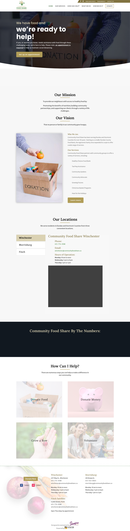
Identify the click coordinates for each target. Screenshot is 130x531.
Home (51, 6)
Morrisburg (25, 244)
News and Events (91, 1)
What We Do (86, 6)
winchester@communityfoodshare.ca (68, 251)
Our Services (60, 6)
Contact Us (110, 1)
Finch (22, 252)
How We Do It (98, 6)
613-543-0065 (90, 481)
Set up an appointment (29, 54)
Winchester (25, 237)
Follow (27, 485)
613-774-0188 (60, 244)
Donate (109, 6)
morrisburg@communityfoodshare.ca (98, 483)
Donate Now (30, 479)
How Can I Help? (73, 6)
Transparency (101, 1)
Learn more (75, 200)
